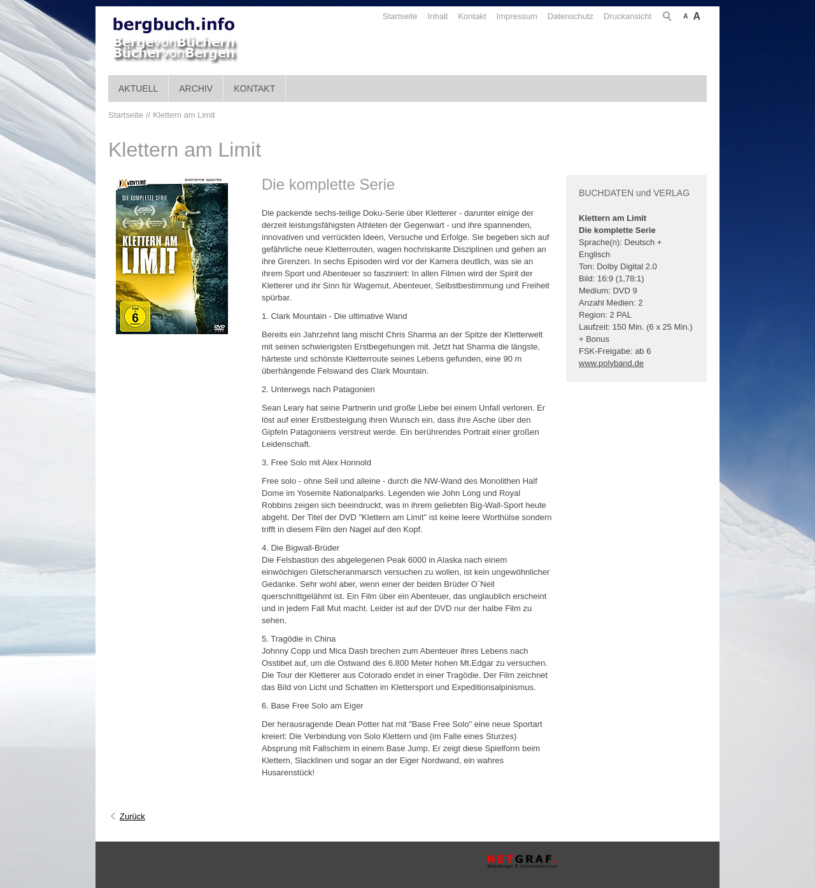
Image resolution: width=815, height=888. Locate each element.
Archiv (196, 88)
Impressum (517, 16)
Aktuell (138, 88)
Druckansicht (627, 16)
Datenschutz (570, 16)
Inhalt (438, 16)
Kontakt (472, 16)
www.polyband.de (611, 363)
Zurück (132, 816)
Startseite (400, 16)
